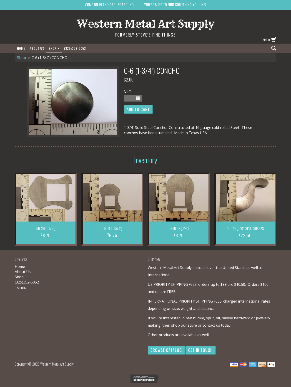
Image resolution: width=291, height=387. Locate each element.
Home (21, 48)
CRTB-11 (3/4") (112, 228)
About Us (37, 48)
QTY (127, 91)
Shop (54, 48)
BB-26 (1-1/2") (45, 228)
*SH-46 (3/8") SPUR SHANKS (245, 228)
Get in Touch (200, 350)
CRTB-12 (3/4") (179, 228)
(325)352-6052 (75, 48)
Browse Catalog (166, 350)
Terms (20, 287)
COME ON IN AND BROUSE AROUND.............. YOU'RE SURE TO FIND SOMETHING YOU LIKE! (145, 4)
